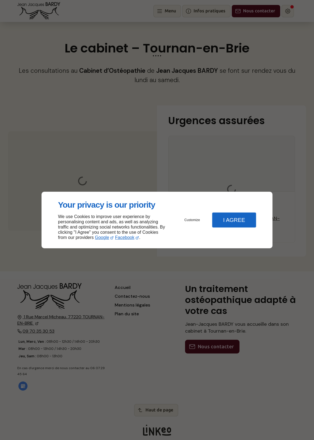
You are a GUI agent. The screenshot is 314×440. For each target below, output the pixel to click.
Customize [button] (192, 220)
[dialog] (157, 220)
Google (102, 237)
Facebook (124, 237)
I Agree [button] (234, 220)
